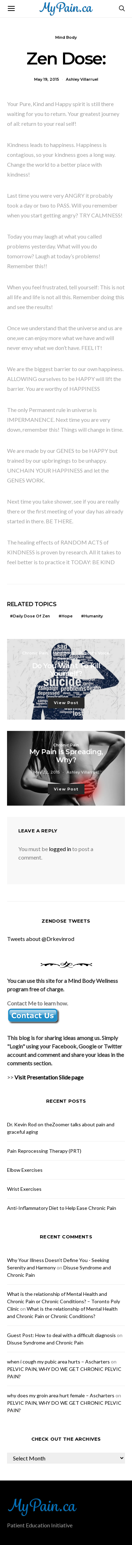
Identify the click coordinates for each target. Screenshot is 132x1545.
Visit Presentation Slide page (48, 1077)
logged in (60, 848)
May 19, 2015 (46, 79)
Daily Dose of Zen (31, 616)
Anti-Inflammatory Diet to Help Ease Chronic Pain (61, 1208)
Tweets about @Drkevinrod (40, 938)
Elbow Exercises (25, 1170)
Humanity (93, 616)
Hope (67, 616)
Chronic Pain (35, 653)
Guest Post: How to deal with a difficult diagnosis (61, 1335)
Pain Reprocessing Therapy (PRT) (44, 1151)
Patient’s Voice (94, 653)
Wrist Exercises (24, 1189)
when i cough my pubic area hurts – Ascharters (58, 1362)
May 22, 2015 (46, 772)
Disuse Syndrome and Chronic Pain (45, 1343)
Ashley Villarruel (82, 79)
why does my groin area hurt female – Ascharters (60, 1395)
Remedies (67, 658)
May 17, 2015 (46, 686)
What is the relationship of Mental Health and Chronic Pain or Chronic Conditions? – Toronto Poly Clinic (63, 1301)
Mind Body (66, 37)
